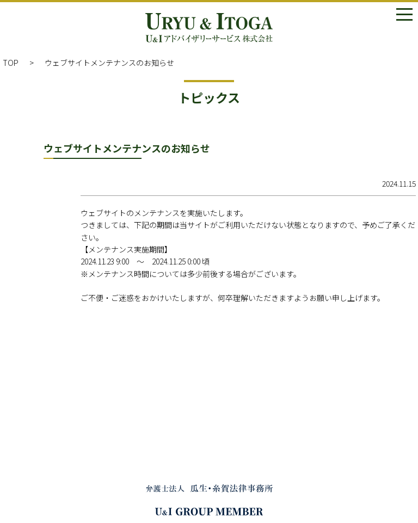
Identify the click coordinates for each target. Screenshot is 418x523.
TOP (11, 62)
